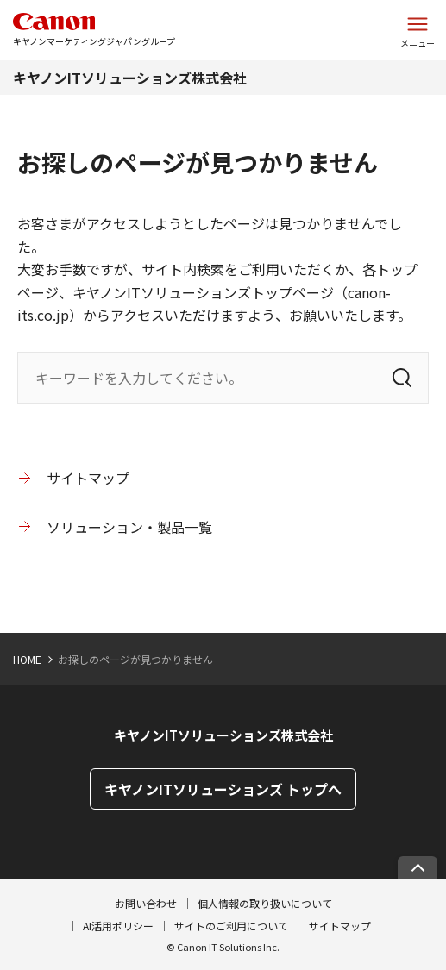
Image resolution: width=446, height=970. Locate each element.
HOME (27, 659)
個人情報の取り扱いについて (265, 903)
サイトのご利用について (231, 925)
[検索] (402, 377)
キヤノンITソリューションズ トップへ (223, 789)
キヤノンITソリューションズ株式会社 (130, 77)
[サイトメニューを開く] (418, 30)
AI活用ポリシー (118, 925)
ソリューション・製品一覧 (129, 526)
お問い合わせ (146, 903)
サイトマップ (88, 477)
